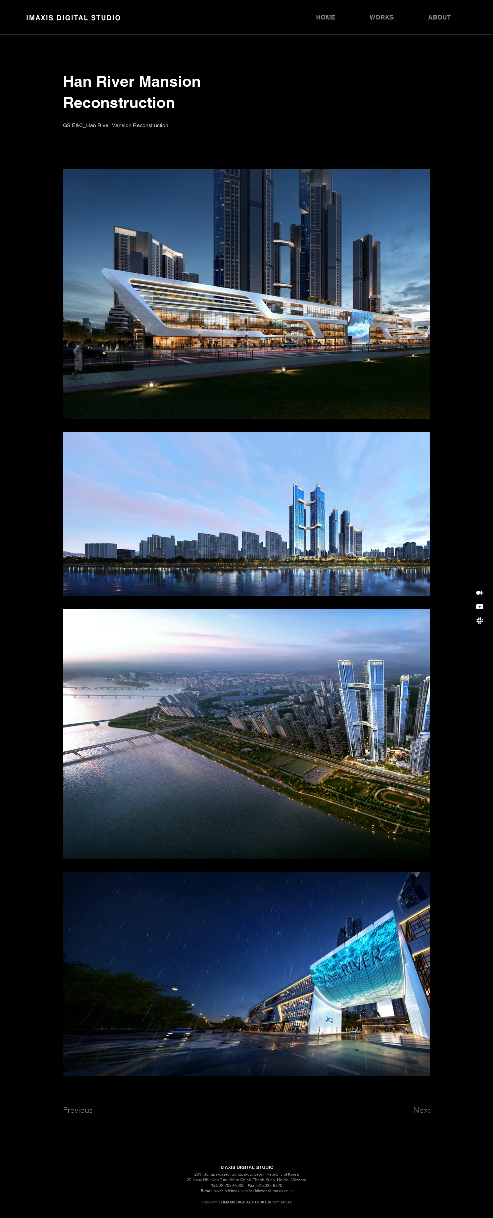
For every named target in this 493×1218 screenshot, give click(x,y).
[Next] (408, 1109)
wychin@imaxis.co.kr (233, 1191)
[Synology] (479, 592)
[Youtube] (479, 606)
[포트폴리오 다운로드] (479, 620)
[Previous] (86, 1109)
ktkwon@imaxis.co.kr (274, 1191)
